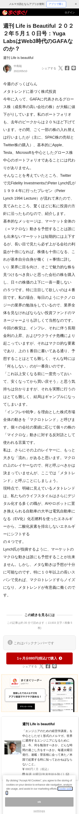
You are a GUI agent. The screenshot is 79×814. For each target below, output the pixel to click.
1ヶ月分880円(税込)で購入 (39, 658)
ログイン (70, 12)
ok (39, 804)
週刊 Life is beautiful (18, 58)
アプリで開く (56, 4)
